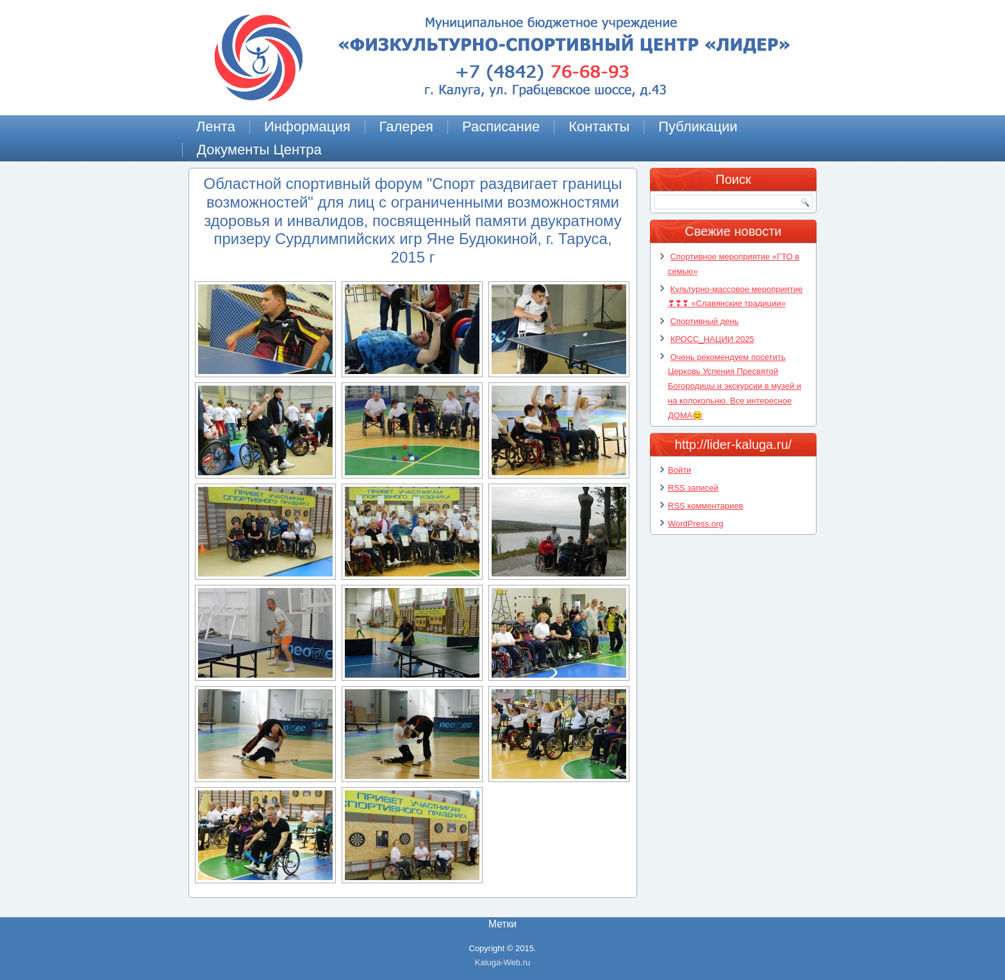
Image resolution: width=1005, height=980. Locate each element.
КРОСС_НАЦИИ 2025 (712, 339)
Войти (679, 470)
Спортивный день (704, 321)
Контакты (599, 126)
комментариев (705, 505)
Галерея (406, 126)
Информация (307, 126)
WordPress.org (695, 523)
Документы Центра (259, 150)
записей (693, 488)
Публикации (697, 126)
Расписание (501, 126)
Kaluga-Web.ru (502, 962)
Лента (215, 126)
